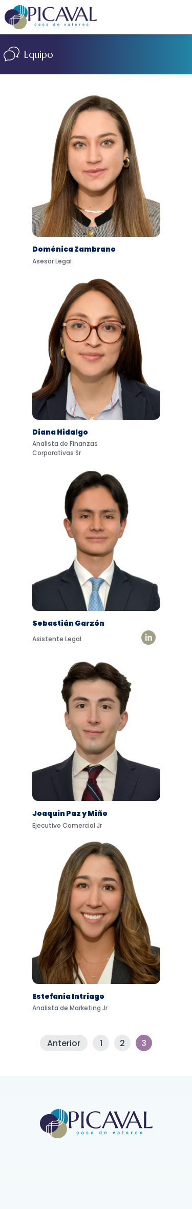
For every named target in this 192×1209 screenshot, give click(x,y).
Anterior (63, 1043)
